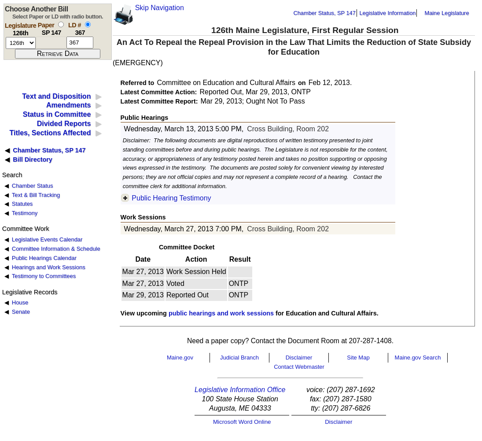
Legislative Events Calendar (47, 239)
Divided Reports (64, 123)
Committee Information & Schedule (56, 248)
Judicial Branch (239, 357)
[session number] (21, 43)
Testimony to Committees (44, 276)
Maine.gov (180, 357)
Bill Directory (32, 159)
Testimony (24, 213)
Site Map (358, 357)
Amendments (68, 105)
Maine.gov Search (418, 357)
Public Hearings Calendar (44, 258)
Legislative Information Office (240, 389)
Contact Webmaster (299, 366)
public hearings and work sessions (221, 313)
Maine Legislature (446, 13)
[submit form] (57, 54)
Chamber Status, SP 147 (325, 13)
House (20, 302)
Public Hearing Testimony (171, 198)
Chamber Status (32, 185)
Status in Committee (57, 114)
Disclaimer (299, 357)
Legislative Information (387, 13)
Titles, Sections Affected (50, 133)
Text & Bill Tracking (36, 195)
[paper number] (51, 42)
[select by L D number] (88, 24)
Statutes (22, 203)
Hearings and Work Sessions (48, 267)
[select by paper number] (61, 24)
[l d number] (79, 42)
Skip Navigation (159, 7)
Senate (21, 311)
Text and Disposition (56, 96)
